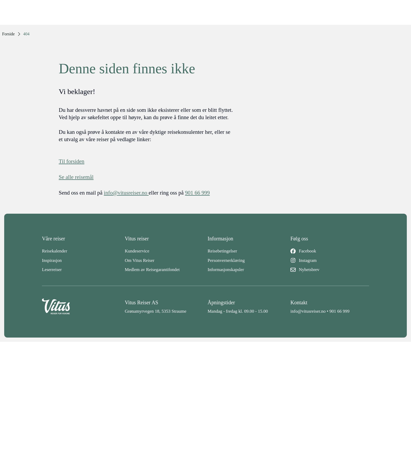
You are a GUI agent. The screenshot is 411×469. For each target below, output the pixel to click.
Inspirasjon (52, 260)
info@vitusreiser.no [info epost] (126, 193)
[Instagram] (329, 260)
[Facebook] (329, 251)
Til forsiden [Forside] (71, 161)
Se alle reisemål (76, 177)
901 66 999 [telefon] (197, 193)
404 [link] (26, 34)
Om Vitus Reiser (139, 260)
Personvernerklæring (226, 260)
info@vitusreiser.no (308, 311)
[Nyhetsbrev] (329, 269)
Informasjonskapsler (226, 269)
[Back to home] (81, 307)
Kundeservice (137, 251)
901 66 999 (339, 311)
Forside (8, 34)
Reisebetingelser (222, 251)
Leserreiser (52, 269)
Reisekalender (54, 251)
